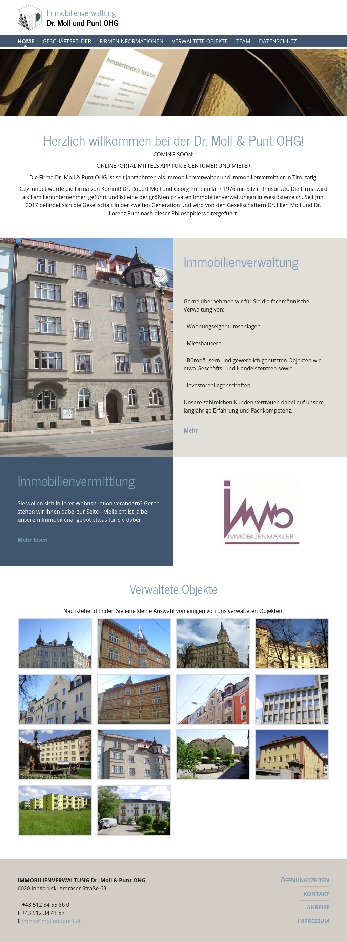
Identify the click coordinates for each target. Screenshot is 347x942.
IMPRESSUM (313, 921)
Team (243, 41)
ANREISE (318, 907)
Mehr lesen (33, 539)
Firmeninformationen (131, 41)
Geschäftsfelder (67, 41)
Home (26, 41)
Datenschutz (278, 41)
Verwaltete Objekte (200, 41)
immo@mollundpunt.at (51, 921)
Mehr (191, 430)
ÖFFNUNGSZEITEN (305, 880)
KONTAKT (316, 894)
